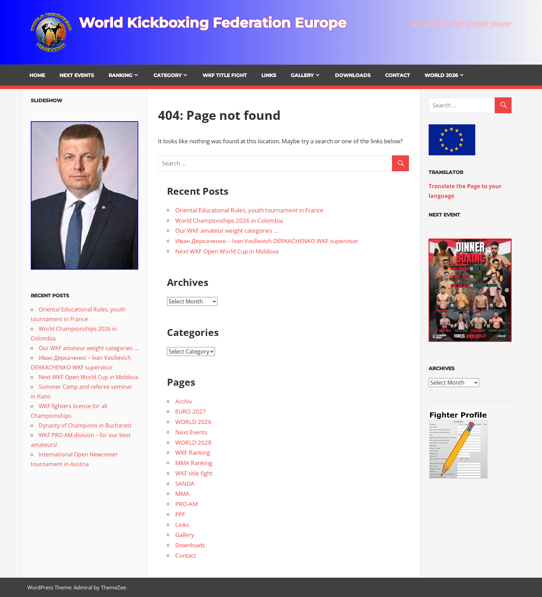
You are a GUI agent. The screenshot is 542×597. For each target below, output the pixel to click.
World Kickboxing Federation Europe (212, 22)
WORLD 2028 (193, 442)
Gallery (302, 75)
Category (167, 75)
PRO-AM (186, 504)
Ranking (120, 75)
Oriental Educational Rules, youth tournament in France (249, 210)
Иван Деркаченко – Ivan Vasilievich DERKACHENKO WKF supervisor (266, 241)
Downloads (353, 75)
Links (268, 75)
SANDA (185, 484)
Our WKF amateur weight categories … (226, 230)
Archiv (183, 401)
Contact (397, 75)
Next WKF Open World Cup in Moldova (226, 251)
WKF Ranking (192, 452)
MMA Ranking (193, 463)
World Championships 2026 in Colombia (229, 220)
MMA (182, 494)
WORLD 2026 (441, 75)
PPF (180, 514)
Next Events (76, 75)
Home (37, 75)
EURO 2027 (190, 411)
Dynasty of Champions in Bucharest (85, 425)
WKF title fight (225, 75)
